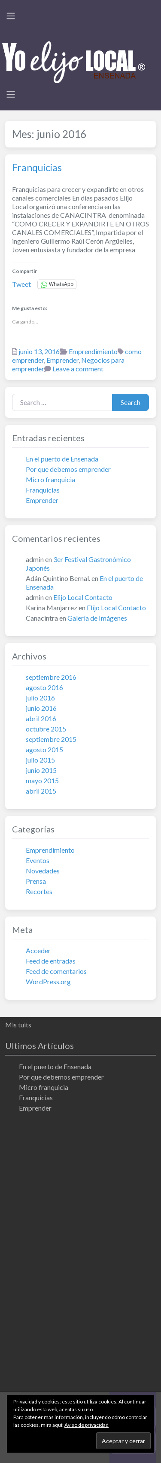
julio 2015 (40, 760)
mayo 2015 (42, 780)
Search (130, 402)
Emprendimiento (93, 351)
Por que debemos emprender (68, 469)
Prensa (36, 881)
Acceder (38, 950)
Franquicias (37, 167)
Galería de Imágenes (97, 618)
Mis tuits (18, 1024)
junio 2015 (41, 770)
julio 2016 (40, 698)
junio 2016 (41, 708)
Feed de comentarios (56, 971)
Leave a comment (77, 368)
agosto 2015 (44, 749)
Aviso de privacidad (86, 1425)
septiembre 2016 (51, 677)
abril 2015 (41, 791)
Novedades (43, 870)
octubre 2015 (46, 729)
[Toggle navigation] (10, 16)
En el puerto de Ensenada (62, 459)
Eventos (37, 860)
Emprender (62, 360)
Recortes (39, 891)
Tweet (21, 284)
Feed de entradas (51, 961)
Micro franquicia (50, 479)
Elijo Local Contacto (82, 597)
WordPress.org (48, 981)
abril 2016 (41, 718)
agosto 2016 (44, 687)
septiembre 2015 (51, 739)
